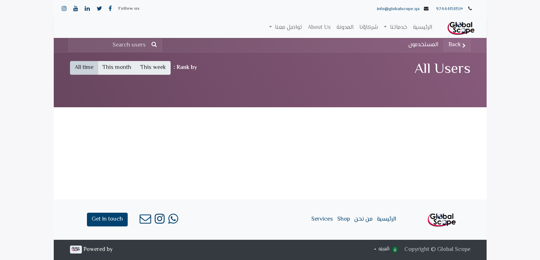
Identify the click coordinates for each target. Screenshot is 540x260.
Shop (343, 219)
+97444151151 (449, 9)
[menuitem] (422, 28)
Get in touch (107, 219)
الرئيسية (386, 219)
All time (84, 67)
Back (457, 44)
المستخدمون (423, 44)
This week (153, 67)
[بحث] (156, 45)
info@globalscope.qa (398, 9)
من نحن (363, 219)
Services (322, 219)
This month (116, 67)
